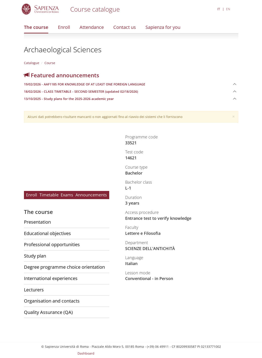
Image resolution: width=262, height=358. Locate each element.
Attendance (92, 27)
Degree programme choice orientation (64, 267)
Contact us (124, 27)
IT (218, 9)
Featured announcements (61, 75)
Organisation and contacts (52, 301)
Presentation (37, 222)
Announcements (91, 195)
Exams (67, 195)
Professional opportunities (52, 244)
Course (49, 63)
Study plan (35, 256)
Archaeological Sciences (62, 49)
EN (228, 9)
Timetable (49, 195)
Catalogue (31, 63)
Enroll (64, 27)
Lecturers (34, 290)
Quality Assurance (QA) (48, 312)
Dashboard (86, 353)
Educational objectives (47, 233)
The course (36, 27)
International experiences (51, 278)
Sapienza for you (162, 27)
